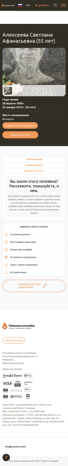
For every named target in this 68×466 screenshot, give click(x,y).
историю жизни (48, 203)
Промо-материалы (12, 369)
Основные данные (17, 234)
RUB (28, 5)
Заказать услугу (20, 134)
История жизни (15, 272)
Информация (34, 159)
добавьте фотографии (20, 206)
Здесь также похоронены (21, 264)
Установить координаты (20, 257)
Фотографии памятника (20, 242)
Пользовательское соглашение (19, 353)
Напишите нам (14, 340)
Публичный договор (13, 363)
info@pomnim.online (15, 446)
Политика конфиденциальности (19, 356)
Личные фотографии (18, 249)
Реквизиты (8, 359)
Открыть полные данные (20, 125)
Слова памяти (34, 165)
